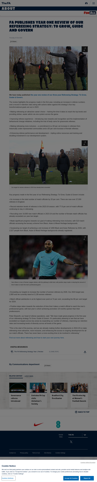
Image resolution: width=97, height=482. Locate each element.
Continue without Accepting (88, 464)
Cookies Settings (8, 480)
